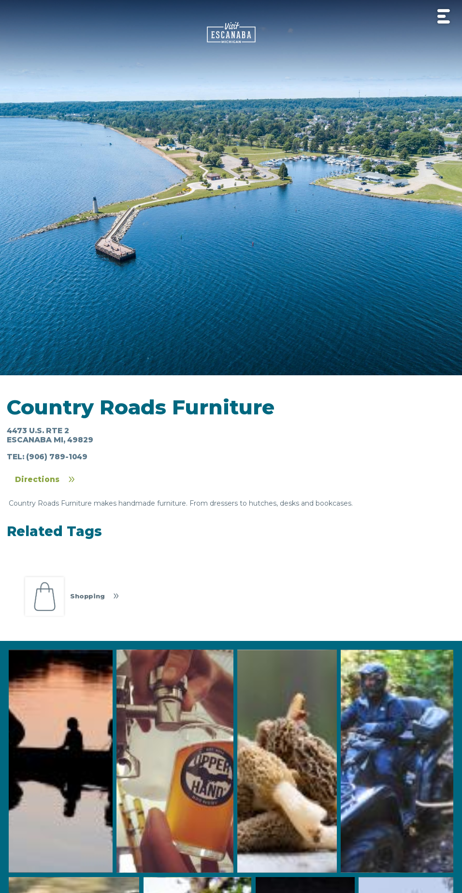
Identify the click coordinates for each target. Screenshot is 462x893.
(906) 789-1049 (56, 456)
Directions (37, 479)
